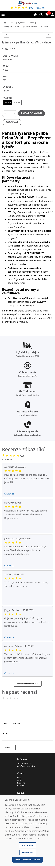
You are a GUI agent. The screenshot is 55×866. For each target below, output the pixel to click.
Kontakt (20, 785)
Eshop (12, 23)
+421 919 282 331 (24, 763)
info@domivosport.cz (26, 766)
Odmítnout (27, 852)
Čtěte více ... (10, 493)
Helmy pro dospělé (11, 26)
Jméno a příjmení (11, 723)
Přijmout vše (27, 845)
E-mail (6, 733)
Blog (19, 777)
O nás (19, 780)
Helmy (31, 23)
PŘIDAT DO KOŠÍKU (31, 113)
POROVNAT (12, 122)
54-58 (17, 102)
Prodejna (21, 783)
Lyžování (21, 23)
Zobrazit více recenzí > (27, 683)
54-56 (8, 102)
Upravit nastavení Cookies (27, 859)
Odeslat (9, 747)
